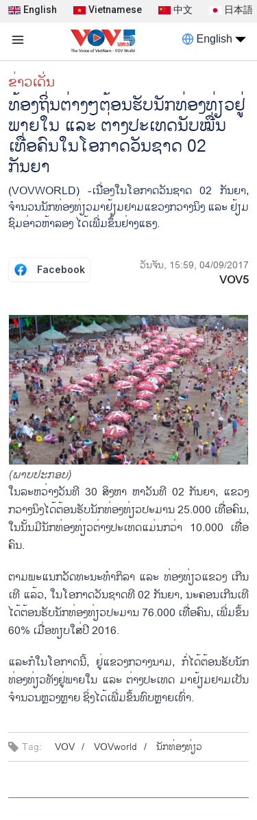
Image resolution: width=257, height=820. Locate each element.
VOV (65, 746)
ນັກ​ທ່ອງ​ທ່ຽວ (179, 746)
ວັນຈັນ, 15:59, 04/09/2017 (194, 265)
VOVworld (115, 746)
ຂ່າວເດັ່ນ (31, 82)
